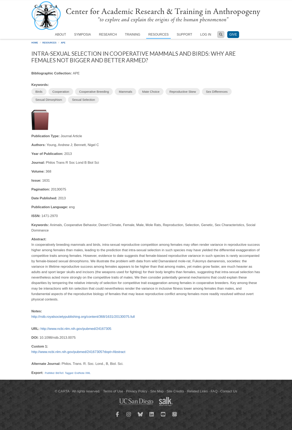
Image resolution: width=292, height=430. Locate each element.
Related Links (197, 391)
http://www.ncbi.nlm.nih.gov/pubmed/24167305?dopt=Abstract (78, 352)
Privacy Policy (136, 391)
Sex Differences (217, 91)
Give (233, 34)
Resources (158, 34)
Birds (38, 91)
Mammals (125, 91)
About (60, 34)
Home (34, 42)
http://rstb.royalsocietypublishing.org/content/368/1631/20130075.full (83, 317)
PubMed (49, 372)
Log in (205, 34)
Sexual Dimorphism (48, 99)
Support (184, 34)
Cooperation (60, 91)
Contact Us (228, 391)
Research (108, 34)
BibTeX (60, 372)
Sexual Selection (83, 99)
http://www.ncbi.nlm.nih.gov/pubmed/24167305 (75, 329)
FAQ (214, 391)
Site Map (157, 391)
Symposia (82, 34)
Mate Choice (150, 91)
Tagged (69, 372)
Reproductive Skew (183, 91)
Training (132, 34)
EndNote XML (82, 372)
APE (63, 42)
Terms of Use (113, 391)
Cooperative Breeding (94, 91)
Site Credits (175, 391)
